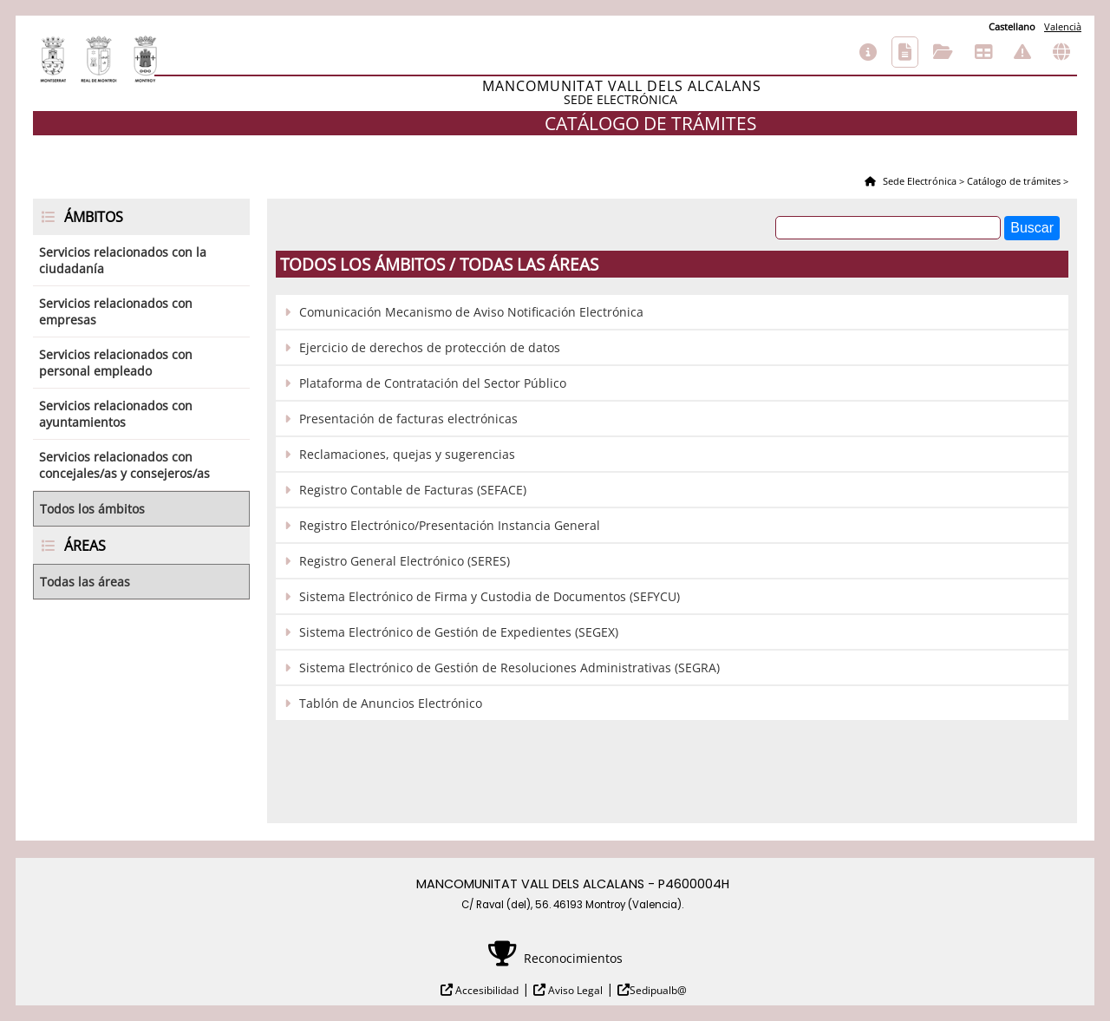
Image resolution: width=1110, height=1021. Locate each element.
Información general (868, 52)
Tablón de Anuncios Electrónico (390, 703)
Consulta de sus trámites (943, 52)
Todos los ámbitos (92, 509)
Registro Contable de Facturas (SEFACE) (412, 489)
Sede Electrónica (918, 180)
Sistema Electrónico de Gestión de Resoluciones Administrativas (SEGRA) (509, 667)
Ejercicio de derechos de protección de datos (429, 347)
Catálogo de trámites (904, 52)
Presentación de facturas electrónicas (408, 418)
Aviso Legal (574, 990)
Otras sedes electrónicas (1061, 52)
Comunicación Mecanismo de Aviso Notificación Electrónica (471, 312)
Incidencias (1022, 52)
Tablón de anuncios (983, 52)
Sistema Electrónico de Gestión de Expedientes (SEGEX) (458, 632)
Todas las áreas (85, 581)
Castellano (1012, 26)
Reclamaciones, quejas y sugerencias (407, 454)
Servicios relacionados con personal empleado (116, 362)
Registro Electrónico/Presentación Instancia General (449, 525)
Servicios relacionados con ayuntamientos (116, 413)
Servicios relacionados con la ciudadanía (122, 260)
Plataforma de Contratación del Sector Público (432, 383)
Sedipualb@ (658, 990)
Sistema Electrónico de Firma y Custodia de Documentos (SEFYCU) (489, 596)
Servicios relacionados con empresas (116, 311)
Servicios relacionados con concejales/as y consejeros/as (124, 464)
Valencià (1062, 26)
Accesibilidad (486, 990)
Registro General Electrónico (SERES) (404, 561)
